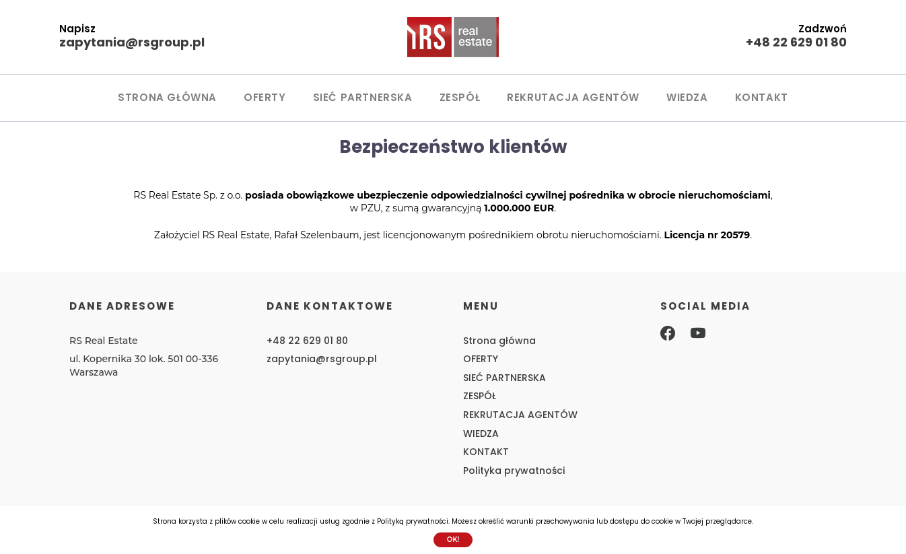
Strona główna (167, 97)
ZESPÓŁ (460, 97)
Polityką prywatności (412, 521)
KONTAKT (761, 97)
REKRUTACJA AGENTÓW (573, 97)
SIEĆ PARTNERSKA (363, 97)
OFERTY (265, 97)
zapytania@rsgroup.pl (132, 42)
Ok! (453, 539)
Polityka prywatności (514, 470)
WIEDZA (687, 97)
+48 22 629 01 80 (796, 42)
